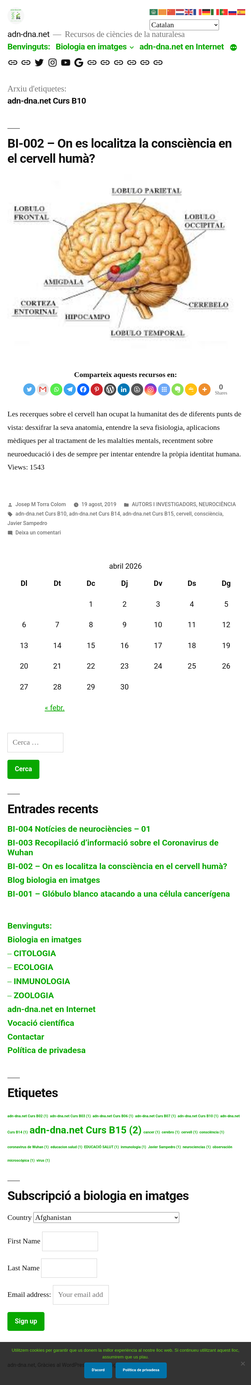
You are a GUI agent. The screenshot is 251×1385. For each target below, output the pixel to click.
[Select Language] (184, 25)
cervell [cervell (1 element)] (189, 1132)
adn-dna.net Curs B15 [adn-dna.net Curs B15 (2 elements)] (86, 1130)
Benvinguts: (28, 46)
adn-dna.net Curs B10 (41, 514)
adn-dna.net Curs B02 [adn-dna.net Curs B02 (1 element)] (27, 1116)
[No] (242, 1363)
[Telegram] (70, 389)
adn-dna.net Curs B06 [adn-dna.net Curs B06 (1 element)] (113, 1116)
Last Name (23, 1268)
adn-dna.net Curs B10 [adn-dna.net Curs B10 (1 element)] (198, 1116)
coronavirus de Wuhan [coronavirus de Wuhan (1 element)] (28, 1147)
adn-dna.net (28, 34)
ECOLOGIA (33, 967)
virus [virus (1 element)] (43, 1160)
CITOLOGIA (34, 953)
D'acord (98, 1370)
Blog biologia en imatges (53, 880)
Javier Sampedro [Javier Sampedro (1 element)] (164, 1147)
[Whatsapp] (56, 389)
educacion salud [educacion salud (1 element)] (66, 1147)
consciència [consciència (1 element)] (211, 1132)
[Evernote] (177, 389)
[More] (204, 389)
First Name (23, 1241)
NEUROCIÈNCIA (217, 504)
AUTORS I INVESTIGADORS (164, 504)
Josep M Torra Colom (40, 504)
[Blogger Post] (137, 389)
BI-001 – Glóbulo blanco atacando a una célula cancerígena (118, 894)
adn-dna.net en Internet (181, 46)
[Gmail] (43, 389)
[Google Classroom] (191, 389)
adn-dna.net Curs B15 (148, 514)
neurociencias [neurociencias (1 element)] (197, 1147)
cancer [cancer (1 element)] (152, 1132)
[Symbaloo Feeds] (164, 389)
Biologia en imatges (91, 46)
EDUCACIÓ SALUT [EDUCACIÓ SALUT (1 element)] (101, 1147)
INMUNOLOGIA (41, 981)
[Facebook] (83, 389)
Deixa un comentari (38, 532)
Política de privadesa (46, 1050)
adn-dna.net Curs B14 (94, 514)
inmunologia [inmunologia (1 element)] (133, 1147)
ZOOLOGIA (33, 995)
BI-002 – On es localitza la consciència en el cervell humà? (117, 866)
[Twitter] (29, 389)
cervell (184, 514)
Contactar (25, 1037)
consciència (208, 514)
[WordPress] (110, 389)
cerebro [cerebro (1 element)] (171, 1132)
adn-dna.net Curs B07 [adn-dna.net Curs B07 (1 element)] (155, 1116)
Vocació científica (40, 1023)
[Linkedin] (124, 389)
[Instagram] (151, 389)
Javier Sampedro (27, 523)
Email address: (30, 1294)
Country (19, 1217)
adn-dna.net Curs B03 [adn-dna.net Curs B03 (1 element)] (70, 1116)
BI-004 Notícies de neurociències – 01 (79, 829)
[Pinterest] (97, 389)
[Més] (233, 48)
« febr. (55, 708)
